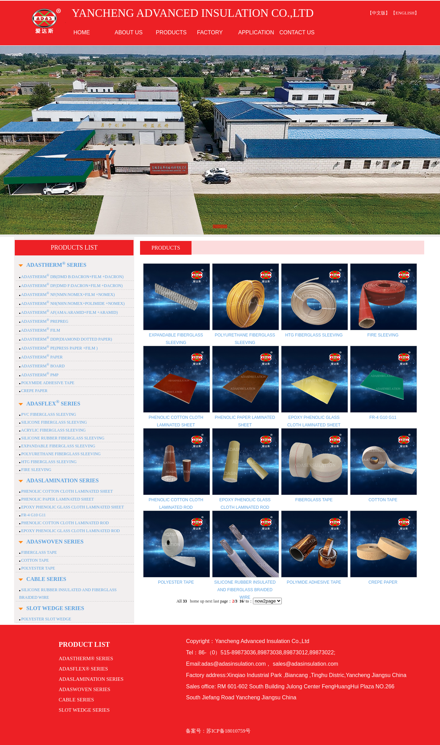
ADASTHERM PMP (39, 374)
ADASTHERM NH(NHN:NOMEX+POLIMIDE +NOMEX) (72, 303)
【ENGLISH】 (405, 12)
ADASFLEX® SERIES (83, 669)
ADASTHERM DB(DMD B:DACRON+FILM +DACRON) (72, 276)
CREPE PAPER (34, 390)
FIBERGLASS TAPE (38, 552)
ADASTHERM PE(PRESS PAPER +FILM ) (59, 348)
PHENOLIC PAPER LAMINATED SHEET (57, 499)
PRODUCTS (171, 32)
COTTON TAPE (34, 560)
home (194, 601)
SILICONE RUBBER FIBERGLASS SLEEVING (62, 438)
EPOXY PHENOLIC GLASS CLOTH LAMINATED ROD (70, 530)
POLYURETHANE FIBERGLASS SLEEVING (60, 453)
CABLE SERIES (46, 579)
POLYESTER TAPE (37, 568)
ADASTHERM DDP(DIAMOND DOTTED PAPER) (66, 339)
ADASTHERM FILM (40, 330)
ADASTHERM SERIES (56, 265)
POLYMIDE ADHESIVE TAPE (47, 382)
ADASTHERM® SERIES (86, 658)
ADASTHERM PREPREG (44, 321)
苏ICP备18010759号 (228, 731)
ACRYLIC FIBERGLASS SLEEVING (53, 430)
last (216, 601)
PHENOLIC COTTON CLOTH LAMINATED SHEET (66, 491)
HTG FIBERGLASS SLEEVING (48, 461)
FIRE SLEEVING (35, 469)
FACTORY (210, 32)
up (202, 601)
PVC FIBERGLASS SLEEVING (48, 414)
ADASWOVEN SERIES (55, 542)
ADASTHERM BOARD (42, 366)
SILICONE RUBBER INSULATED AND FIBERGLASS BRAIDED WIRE (245, 590)
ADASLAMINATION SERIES (62, 480)
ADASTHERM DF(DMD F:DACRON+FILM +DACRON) (71, 285)
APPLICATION (256, 32)
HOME (81, 32)
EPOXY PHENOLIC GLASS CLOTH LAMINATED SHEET (72, 507)
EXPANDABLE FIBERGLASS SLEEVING (57, 446)
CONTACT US (297, 32)
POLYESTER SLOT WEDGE (45, 619)
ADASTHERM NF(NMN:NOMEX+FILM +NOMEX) (67, 294)
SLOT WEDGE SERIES (55, 608)
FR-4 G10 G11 (33, 515)
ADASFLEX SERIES (53, 403)
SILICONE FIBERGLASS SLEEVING (53, 422)
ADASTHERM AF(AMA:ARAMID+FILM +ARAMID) (69, 312)
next (208, 601)
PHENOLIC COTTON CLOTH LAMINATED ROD (64, 522)
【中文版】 (379, 12)
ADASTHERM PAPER (41, 357)
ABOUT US (129, 32)
